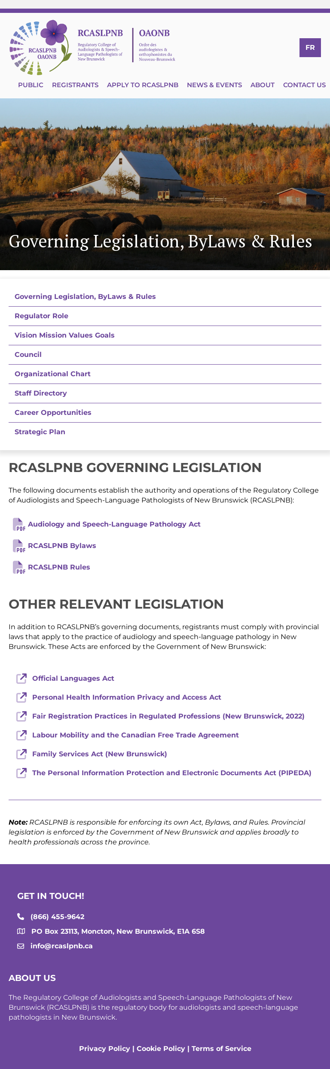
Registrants (75, 85)
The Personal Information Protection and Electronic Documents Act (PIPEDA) (172, 773)
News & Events (214, 85)
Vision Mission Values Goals (65, 335)
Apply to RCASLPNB (142, 85)
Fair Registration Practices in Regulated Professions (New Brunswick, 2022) (168, 716)
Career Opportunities (53, 412)
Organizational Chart (53, 374)
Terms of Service (221, 1049)
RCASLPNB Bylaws (62, 546)
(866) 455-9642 (57, 917)
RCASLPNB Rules (59, 567)
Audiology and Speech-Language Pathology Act (114, 524)
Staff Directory (41, 393)
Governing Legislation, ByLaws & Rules (85, 296)
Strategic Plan (40, 432)
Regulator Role (41, 316)
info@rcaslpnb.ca (62, 946)
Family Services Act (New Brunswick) (99, 754)
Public (30, 85)
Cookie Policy (161, 1049)
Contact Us (304, 85)
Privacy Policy (104, 1049)
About (263, 85)
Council (28, 354)
